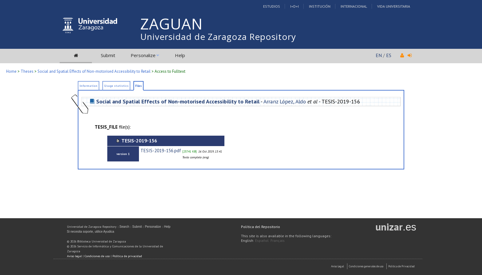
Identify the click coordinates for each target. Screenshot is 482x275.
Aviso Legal (337, 266)
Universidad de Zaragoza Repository (218, 36)
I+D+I (294, 6)
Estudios (271, 6)
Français (278, 240)
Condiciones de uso (97, 256)
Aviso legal (74, 256)
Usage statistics (116, 86)
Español (262, 240)
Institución (319, 6)
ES (388, 55)
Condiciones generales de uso (366, 266)
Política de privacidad (127, 256)
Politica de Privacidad (401, 266)
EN (379, 55)
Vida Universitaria (393, 6)
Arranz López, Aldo (284, 101)
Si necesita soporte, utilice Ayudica (90, 231)
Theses (27, 71)
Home (11, 71)
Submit (108, 55)
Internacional (354, 6)
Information (88, 86)
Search (124, 226)
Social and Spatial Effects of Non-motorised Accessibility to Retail (94, 71)
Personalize (143, 55)
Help (180, 55)
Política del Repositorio (260, 226)
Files (138, 86)
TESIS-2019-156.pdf (160, 150)
